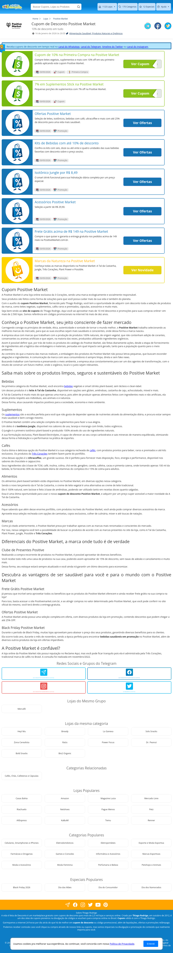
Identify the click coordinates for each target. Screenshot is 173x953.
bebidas (68, 386)
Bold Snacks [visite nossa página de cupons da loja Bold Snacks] (22, 753)
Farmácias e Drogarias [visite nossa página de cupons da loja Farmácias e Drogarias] (22, 853)
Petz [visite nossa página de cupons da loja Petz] (151, 809)
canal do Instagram (137, 46)
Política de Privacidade (122, 943)
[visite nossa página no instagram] (83, 905)
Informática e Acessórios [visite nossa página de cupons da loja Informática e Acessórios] (108, 853)
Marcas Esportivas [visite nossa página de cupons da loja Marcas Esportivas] (151, 853)
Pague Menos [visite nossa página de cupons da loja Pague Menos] (108, 809)
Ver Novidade (142, 270)
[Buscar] (78, 6)
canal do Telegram (91, 46)
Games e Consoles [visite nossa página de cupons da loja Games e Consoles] (65, 853)
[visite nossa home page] (12, 7)
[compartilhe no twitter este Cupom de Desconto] (168, 28)
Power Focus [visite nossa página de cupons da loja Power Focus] (108, 742)
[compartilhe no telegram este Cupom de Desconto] (147, 26)
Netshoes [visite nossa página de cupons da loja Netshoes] (64, 809)
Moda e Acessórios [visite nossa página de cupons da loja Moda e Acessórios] (21, 864)
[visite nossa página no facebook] (67, 905)
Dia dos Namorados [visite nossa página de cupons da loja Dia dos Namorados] (151, 887)
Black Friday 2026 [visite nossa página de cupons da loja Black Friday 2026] (21, 887)
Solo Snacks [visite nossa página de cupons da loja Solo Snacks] (151, 731)
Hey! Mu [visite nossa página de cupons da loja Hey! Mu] (22, 731)
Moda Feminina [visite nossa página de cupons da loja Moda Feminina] (65, 864)
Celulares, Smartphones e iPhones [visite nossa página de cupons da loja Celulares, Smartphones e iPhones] (22, 842)
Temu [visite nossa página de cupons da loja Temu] (108, 820)
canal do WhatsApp (69, 46)
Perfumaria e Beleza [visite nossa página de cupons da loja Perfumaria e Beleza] (108, 864)
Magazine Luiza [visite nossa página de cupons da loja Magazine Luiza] (108, 798)
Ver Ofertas (142, 123)
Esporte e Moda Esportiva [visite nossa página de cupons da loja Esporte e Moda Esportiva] (151, 842)
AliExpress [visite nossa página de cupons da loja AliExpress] (22, 820)
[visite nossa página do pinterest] (105, 905)
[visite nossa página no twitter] (90, 905)
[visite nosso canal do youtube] (98, 905)
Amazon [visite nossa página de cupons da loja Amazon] (65, 798)
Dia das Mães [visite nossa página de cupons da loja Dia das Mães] (64, 887)
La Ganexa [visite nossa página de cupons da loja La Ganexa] (108, 731)
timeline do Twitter (112, 46)
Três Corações (39, 453)
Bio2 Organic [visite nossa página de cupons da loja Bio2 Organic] (64, 753)
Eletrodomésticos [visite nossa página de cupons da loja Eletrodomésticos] (64, 842)
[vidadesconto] (129, 687)
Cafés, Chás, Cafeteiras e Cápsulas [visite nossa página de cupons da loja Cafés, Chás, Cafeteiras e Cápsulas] (21, 775)
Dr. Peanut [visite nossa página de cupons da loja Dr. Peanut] (151, 742)
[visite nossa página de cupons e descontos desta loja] (17, 64)
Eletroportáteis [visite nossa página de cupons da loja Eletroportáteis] (108, 842)
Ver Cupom (144, 64)
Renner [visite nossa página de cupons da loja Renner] (151, 820)
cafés (92, 450)
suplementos (12, 414)
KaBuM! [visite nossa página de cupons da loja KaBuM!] (65, 820)
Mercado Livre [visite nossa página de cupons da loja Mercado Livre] (151, 798)
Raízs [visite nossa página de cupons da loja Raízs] (64, 742)
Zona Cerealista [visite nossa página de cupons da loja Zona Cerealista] (21, 742)
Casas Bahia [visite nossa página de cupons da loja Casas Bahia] (22, 798)
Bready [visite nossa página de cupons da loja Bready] (64, 731)
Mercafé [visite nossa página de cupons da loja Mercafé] (22, 708)
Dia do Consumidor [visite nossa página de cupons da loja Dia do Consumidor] (108, 887)
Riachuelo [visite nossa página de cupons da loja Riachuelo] (21, 809)
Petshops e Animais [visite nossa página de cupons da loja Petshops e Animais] (151, 864)
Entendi (151, 944)
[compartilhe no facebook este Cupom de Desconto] (157, 26)
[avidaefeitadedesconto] (43, 673)
